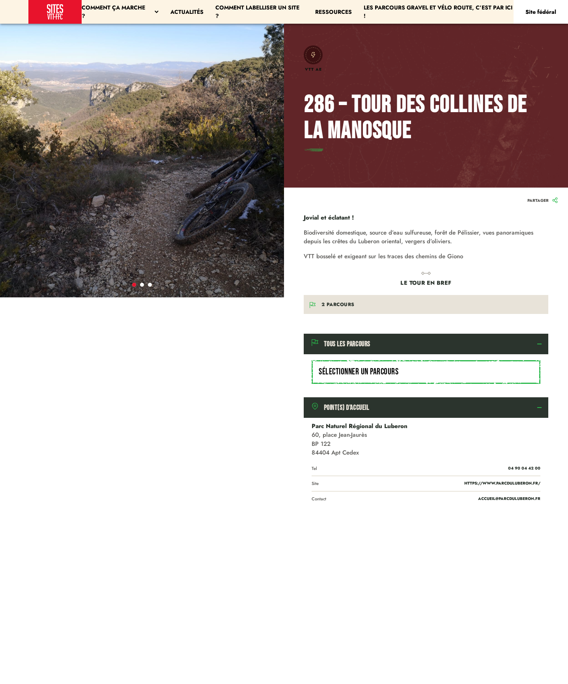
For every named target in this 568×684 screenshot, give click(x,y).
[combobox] (426, 372)
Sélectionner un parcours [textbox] (358, 371)
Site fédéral (540, 12)
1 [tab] (134, 285)
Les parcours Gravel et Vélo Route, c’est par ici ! (438, 12)
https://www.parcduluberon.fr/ (502, 483)
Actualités (187, 12)
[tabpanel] (142, 160)
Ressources (333, 12)
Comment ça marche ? (120, 12)
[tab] (426, 344)
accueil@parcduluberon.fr (509, 499)
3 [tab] (150, 285)
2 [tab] (142, 285)
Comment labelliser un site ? (257, 12)
